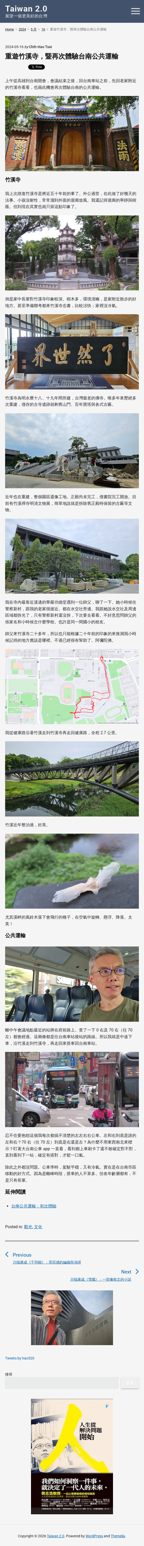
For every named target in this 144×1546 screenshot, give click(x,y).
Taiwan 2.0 (55, 1536)
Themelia (118, 1536)
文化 (38, 1226)
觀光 (28, 1226)
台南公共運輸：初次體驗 (33, 1206)
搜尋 (8, 1374)
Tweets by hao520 (19, 1358)
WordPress (94, 1536)
